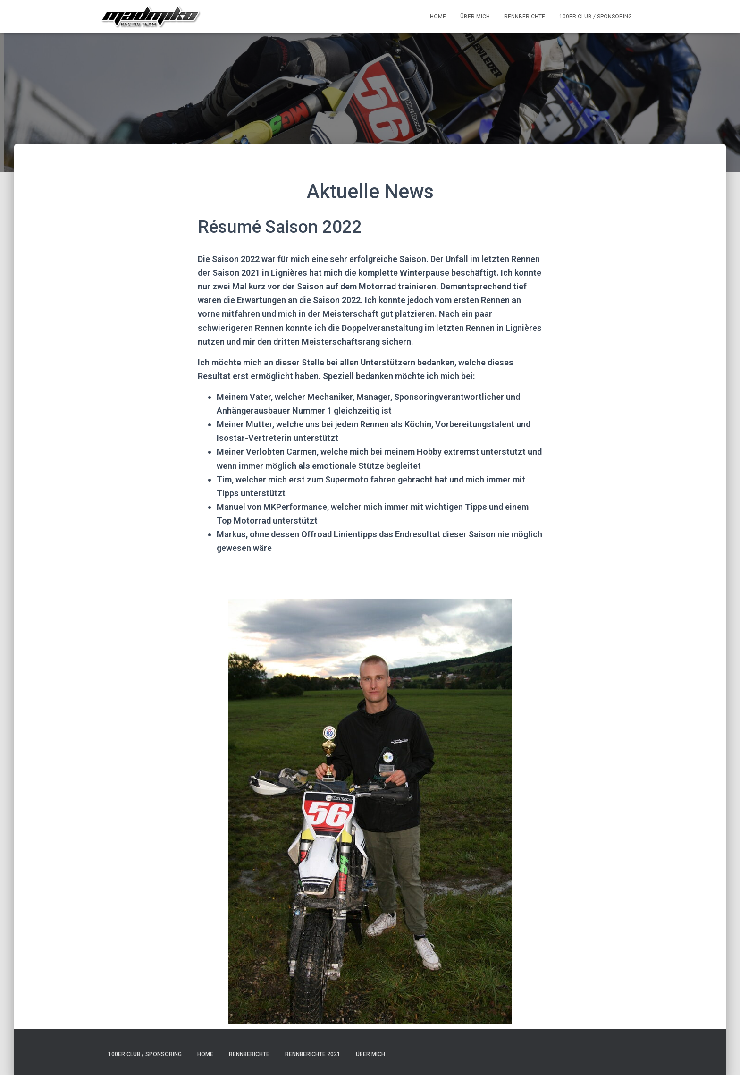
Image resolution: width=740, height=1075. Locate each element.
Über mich (475, 16)
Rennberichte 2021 (312, 1054)
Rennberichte (524, 16)
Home (438, 16)
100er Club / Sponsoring (595, 16)
